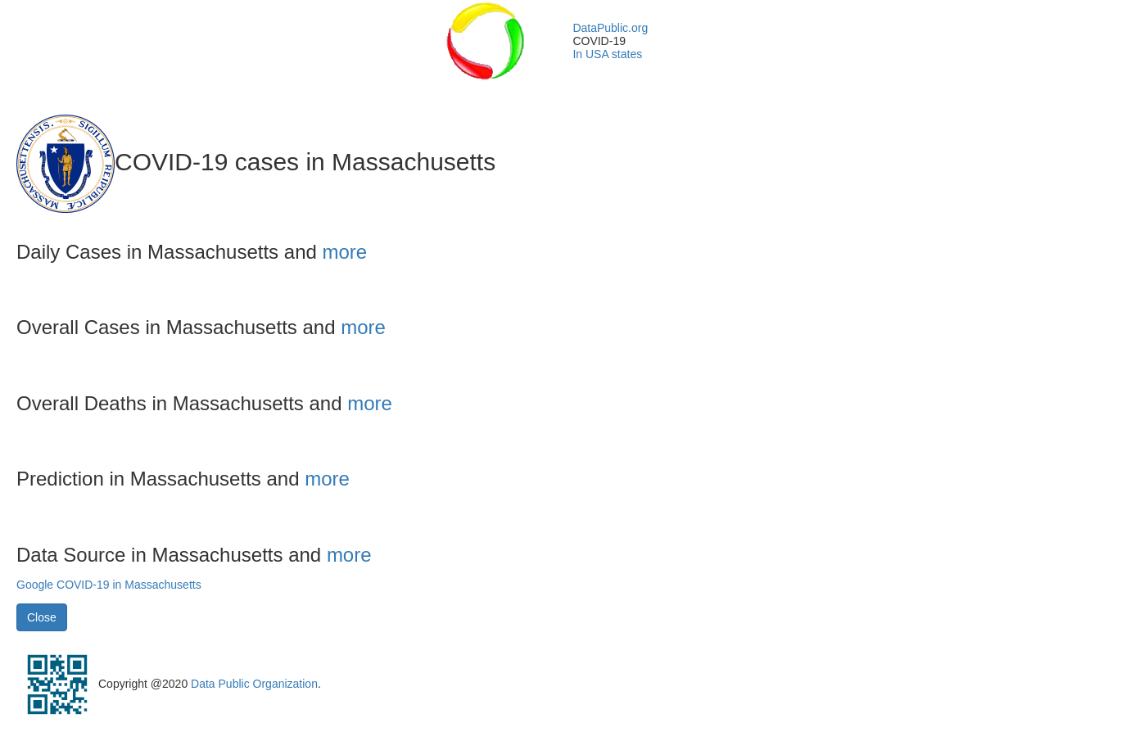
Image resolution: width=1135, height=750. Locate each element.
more (345, 252)
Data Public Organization (254, 683)
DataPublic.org (610, 27)
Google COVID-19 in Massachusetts (108, 584)
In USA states (607, 54)
